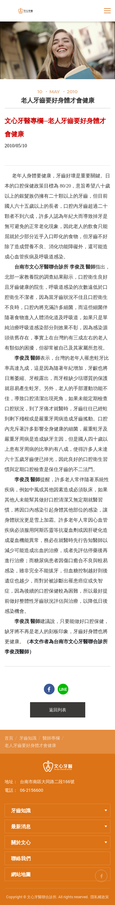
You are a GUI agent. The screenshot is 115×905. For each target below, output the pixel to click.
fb (101, 875)
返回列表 (57, 710)
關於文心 (59, 842)
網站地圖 (21, 874)
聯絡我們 (21, 858)
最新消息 (59, 826)
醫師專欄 (51, 738)
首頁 (9, 738)
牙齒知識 (27, 738)
